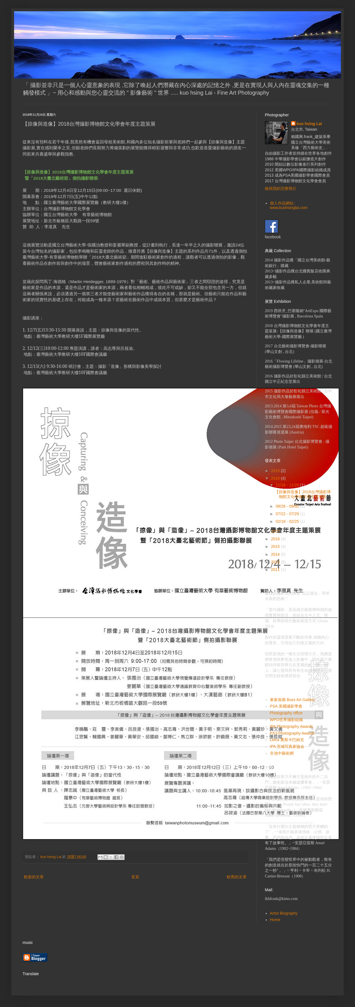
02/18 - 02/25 (288, 521)
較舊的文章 (237, 877)
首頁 (135, 877)
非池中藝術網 (282, 753)
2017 (276, 531)
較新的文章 (34, 877)
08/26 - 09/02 (288, 506)
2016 (276, 539)
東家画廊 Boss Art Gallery (292, 699)
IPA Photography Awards (291, 726)
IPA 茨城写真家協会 (287, 746)
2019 (276, 470)
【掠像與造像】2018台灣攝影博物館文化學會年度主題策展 (303, 494)
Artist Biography (284, 913)
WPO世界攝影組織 (286, 719)
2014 (276, 554)
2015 (276, 546)
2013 (276, 562)
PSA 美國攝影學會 (286, 706)
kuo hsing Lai (309, 123)
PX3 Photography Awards (292, 733)
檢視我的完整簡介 (280, 188)
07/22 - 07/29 (288, 514)
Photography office (286, 713)
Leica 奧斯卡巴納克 (287, 739)
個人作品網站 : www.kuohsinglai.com (289, 205)
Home (275, 919)
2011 (276, 569)
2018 (276, 478)
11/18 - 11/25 (288, 485)
